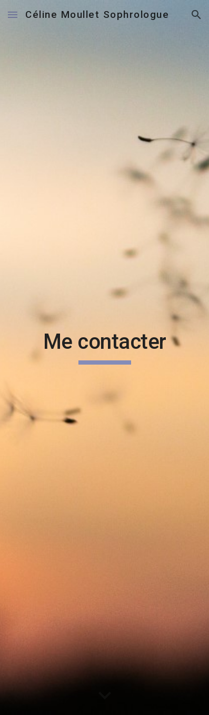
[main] (105, 357)
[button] (12, 14)
